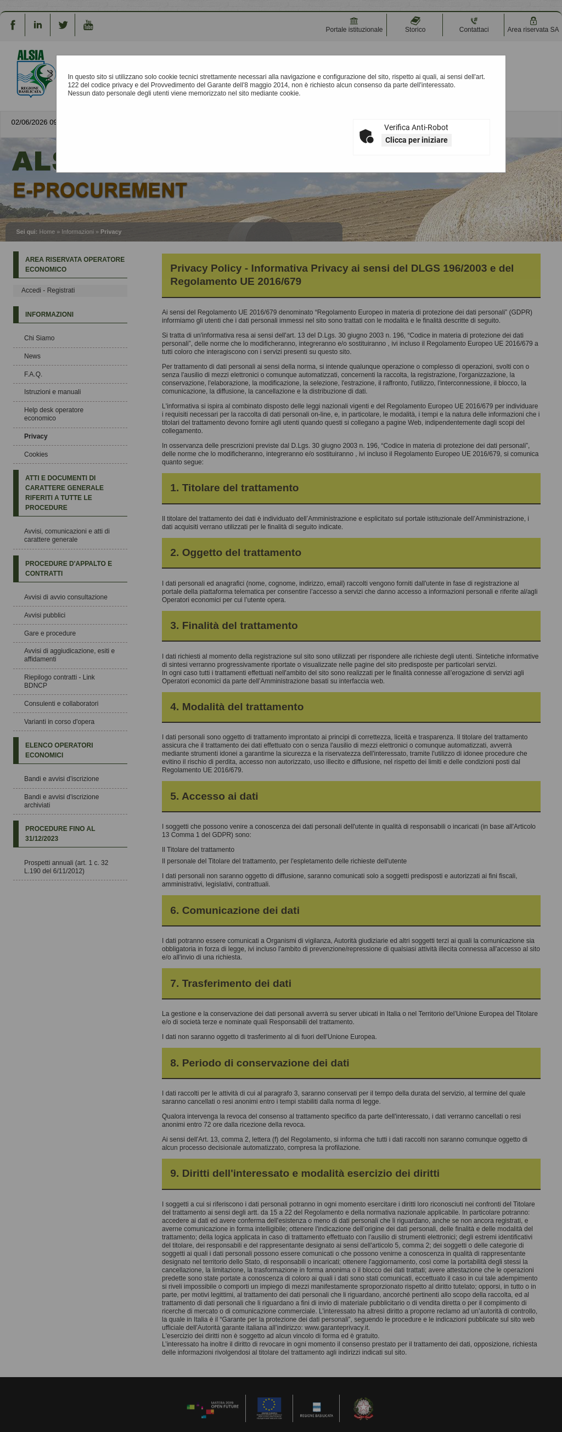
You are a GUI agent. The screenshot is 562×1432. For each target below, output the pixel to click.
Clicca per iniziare (416, 140)
